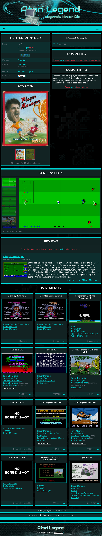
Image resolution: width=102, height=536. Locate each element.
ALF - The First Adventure (14, 428)
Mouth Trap (42, 378)
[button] (5, 118)
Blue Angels (76, 440)
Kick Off (40, 485)
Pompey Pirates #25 (51, 402)
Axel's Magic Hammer (80, 435)
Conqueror (76, 329)
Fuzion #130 (17, 350)
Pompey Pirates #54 (85, 402)
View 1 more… (10, 388)
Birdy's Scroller (43, 383)
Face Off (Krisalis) (10, 376)
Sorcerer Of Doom (11, 378)
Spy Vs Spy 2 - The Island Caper (84, 333)
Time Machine (77, 431)
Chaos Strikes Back (79, 382)
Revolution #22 (17, 457)
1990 (55, 44)
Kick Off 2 (41, 488)
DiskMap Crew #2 (17, 296)
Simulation (22, 71)
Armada (6, 430)
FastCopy (41, 440)
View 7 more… (44, 443)
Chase (74, 490)
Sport (30, 71)
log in (26, 47)
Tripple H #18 (85, 457)
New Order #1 (17, 402)
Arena (73, 326)
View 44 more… (79, 443)
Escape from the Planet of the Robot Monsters (16, 325)
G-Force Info (76, 387)
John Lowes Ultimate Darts (48, 433)
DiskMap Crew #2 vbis (51, 296)
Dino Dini (22, 64)
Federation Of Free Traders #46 (85, 297)
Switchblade (8, 486)
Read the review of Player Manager (82, 280)
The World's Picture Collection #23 (51, 458)
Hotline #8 (51, 350)
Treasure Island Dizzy (12, 488)
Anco (20, 60)
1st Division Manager (12, 380)
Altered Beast (77, 433)
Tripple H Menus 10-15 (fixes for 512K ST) (85, 496)
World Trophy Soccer (80, 336)
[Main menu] (97, 28)
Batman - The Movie (80, 438)
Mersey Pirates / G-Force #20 (85, 351)
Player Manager (13, 256)
